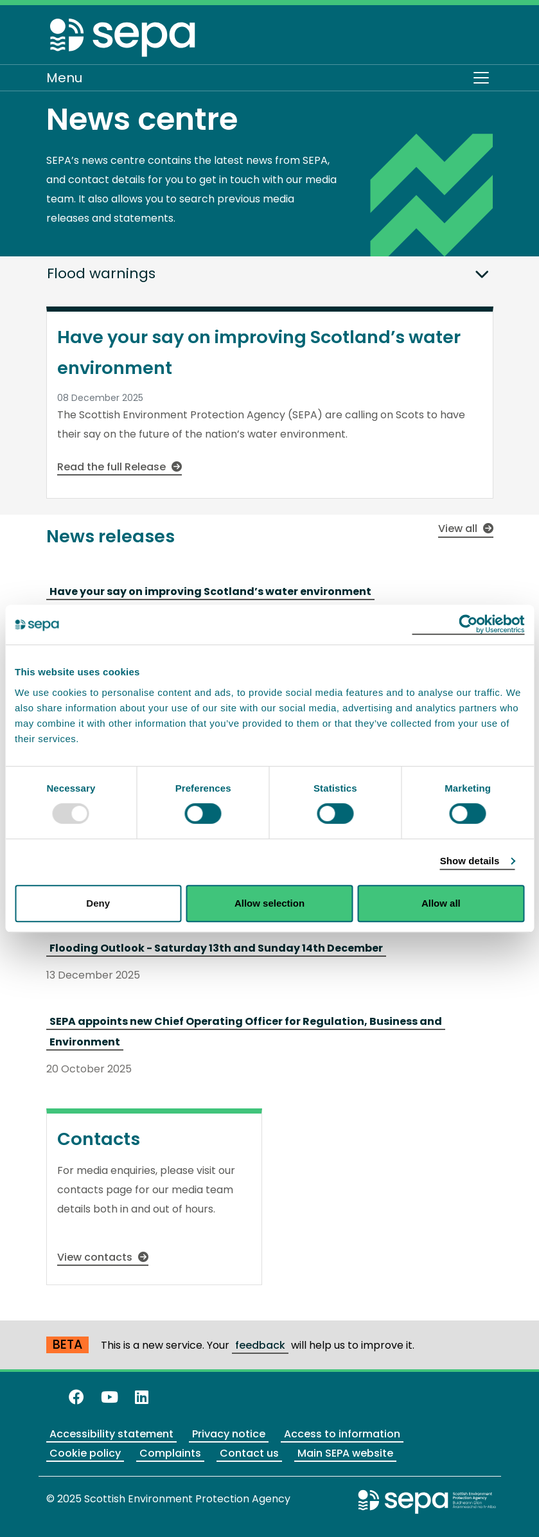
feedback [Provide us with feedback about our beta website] (260, 1345)
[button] (482, 270)
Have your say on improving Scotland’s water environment (210, 591)
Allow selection (269, 903)
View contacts (102, 1257)
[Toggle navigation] (481, 78)
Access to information (342, 1433)
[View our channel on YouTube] (109, 1397)
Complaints (170, 1453)
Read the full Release (119, 466)
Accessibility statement (111, 1433)
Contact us (249, 1453)
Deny (98, 903)
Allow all (441, 903)
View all (465, 528)
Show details (470, 860)
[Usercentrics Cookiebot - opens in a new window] (468, 624)
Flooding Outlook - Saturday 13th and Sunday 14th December (216, 948)
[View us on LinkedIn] (142, 1397)
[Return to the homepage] (123, 37)
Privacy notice (228, 1433)
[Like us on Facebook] (76, 1397)
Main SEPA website (345, 1453)
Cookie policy (85, 1453)
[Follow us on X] (52, 1397)
